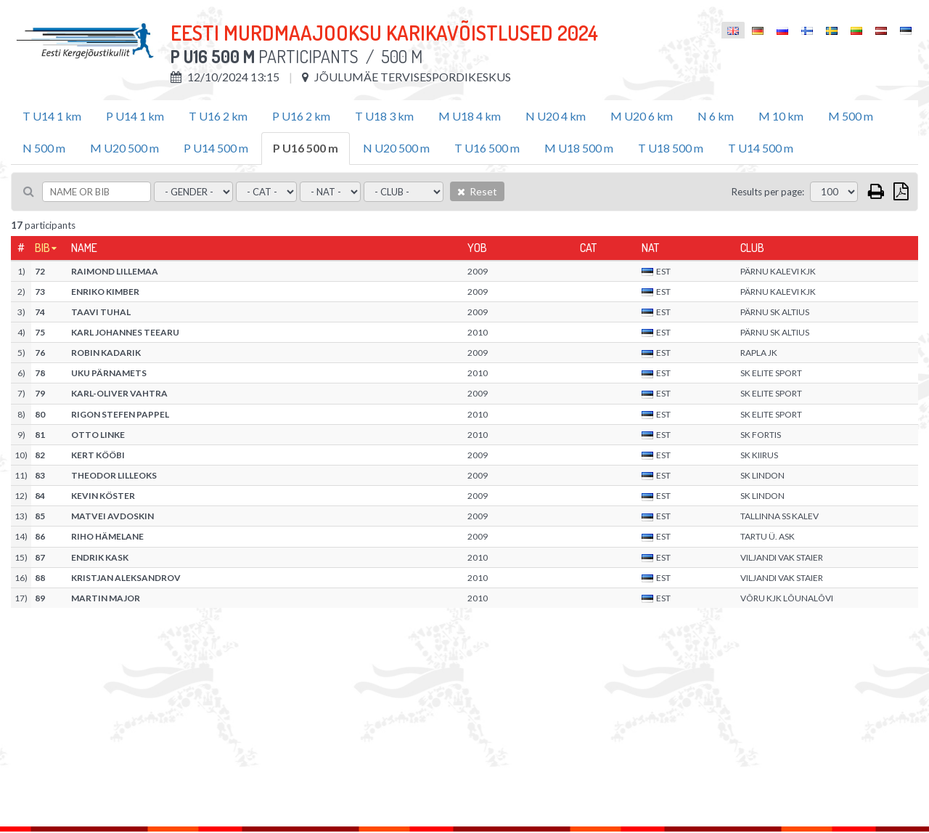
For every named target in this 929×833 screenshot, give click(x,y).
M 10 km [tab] (780, 116)
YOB (477, 247)
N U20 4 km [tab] (555, 116)
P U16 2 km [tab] (301, 116)
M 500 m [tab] (850, 116)
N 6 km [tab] (715, 116)
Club (752, 247)
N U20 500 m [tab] (396, 148)
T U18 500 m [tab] (670, 148)
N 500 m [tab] (43, 148)
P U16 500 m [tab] (305, 148)
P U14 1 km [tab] (135, 116)
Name (84, 247)
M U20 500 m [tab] (124, 148)
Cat (588, 247)
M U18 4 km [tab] (469, 116)
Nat (650, 247)
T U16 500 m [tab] (487, 148)
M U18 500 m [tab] (578, 148)
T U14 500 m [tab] (760, 148)
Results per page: (768, 192)
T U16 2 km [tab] (218, 116)
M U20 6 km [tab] (641, 116)
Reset (477, 191)
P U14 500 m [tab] (216, 148)
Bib (42, 247)
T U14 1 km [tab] (51, 116)
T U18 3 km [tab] (384, 116)
